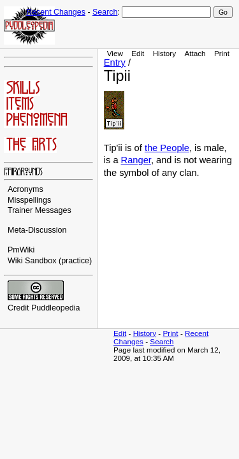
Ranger (136, 160)
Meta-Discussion (37, 230)
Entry (115, 62)
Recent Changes (55, 12)
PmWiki (21, 249)
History (164, 53)
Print (221, 53)
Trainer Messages (39, 210)
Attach (194, 53)
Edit (137, 53)
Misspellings (29, 200)
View (115, 53)
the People (167, 148)
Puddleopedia (55, 307)
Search (104, 12)
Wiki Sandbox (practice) (50, 260)
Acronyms (25, 189)
